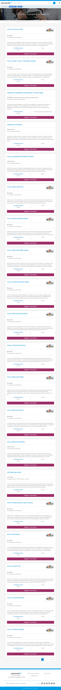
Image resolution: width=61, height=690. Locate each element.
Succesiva (52, 659)
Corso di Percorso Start (15, 29)
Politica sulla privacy (34, 673)
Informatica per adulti (14, 472)
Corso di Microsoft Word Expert (17, 218)
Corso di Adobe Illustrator (15, 598)
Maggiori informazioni (30, 54)
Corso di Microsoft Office (15, 377)
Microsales (10, 35)
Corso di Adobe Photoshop (16, 345)
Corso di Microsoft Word (15, 410)
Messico (24, 683)
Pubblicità (48, 673)
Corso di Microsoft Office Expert (17, 250)
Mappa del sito (34, 675)
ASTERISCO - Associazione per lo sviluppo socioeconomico (22, 97)
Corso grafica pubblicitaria (16, 442)
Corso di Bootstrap (13, 534)
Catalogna (12, 683)
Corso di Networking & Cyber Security (20, 503)
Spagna (7, 683)
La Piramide (10, 477)
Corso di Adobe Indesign (15, 629)
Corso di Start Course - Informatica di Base (21, 61)
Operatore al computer (14, 125)
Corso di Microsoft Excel (15, 187)
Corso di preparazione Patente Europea (20, 156)
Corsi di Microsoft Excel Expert (17, 314)
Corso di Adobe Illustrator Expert (18, 282)
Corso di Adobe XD (13, 566)
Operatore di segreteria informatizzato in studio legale (25, 93)
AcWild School (11, 129)
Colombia (17, 683)
